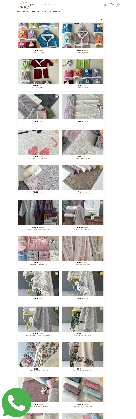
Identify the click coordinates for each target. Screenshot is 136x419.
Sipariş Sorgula (73, 401)
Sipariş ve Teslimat (74, 392)
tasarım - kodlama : (112, 416)
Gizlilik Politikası (74, 399)
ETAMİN (33, 12)
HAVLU (38, 12)
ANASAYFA (19, 19)
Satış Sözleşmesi (74, 395)
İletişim (90, 391)
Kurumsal (72, 391)
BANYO (18, 12)
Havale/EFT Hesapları (75, 398)
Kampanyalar (57, 12)
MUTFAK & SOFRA (46, 12)
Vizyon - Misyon (73, 397)
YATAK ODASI (25, 12)
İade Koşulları (73, 394)
